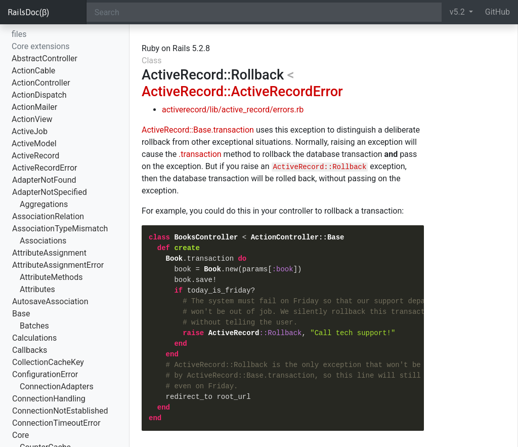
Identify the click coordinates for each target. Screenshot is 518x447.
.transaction (200, 154)
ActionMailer (34, 107)
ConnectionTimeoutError (56, 423)
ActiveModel (34, 143)
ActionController (41, 83)
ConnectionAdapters (57, 386)
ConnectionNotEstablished (60, 411)
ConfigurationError (45, 374)
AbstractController (44, 58)
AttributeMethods (51, 277)
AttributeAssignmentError (58, 265)
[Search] (264, 12)
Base (21, 313)
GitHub (497, 12)
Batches (34, 326)
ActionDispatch (39, 95)
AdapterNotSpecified (49, 192)
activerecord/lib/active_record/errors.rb (233, 109)
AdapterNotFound (44, 180)
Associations (43, 241)
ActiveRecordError (44, 168)
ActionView (32, 119)
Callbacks (29, 350)
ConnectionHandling (48, 398)
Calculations (34, 338)
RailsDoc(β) (28, 12)
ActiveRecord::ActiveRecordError (242, 92)
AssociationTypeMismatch (60, 228)
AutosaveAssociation (50, 301)
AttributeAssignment (49, 253)
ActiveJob (30, 131)
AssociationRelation (48, 216)
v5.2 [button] (458, 12)
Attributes (37, 289)
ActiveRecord (35, 155)
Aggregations (44, 204)
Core (20, 435)
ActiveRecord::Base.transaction (198, 130)
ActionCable (33, 70)
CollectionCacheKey (48, 362)
